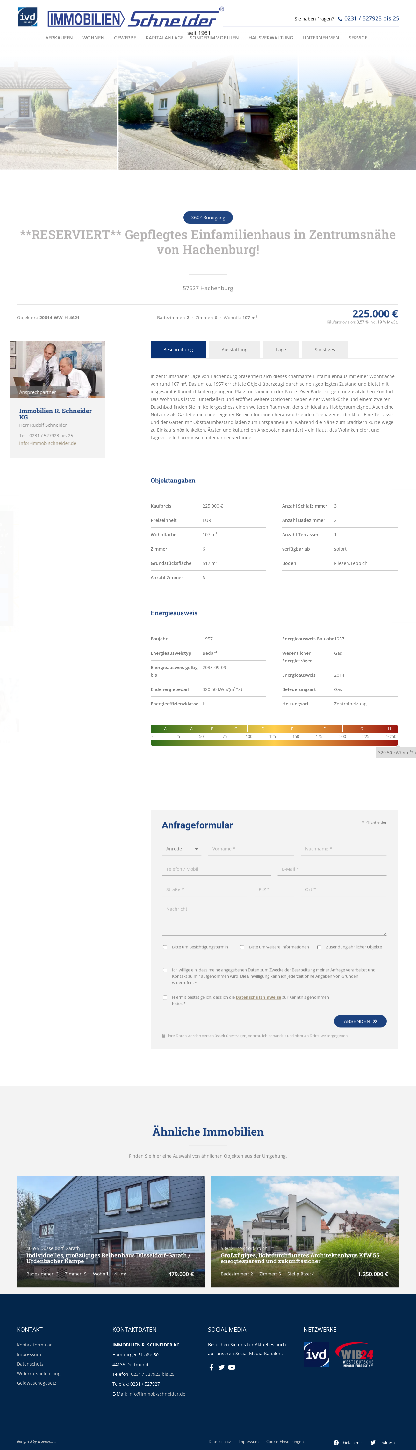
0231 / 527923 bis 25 (153, 1374)
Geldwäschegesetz (36, 1383)
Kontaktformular (34, 1345)
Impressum (29, 1354)
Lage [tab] (281, 349)
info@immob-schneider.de (156, 1394)
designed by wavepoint (36, 1441)
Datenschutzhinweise (258, 1210)
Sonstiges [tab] (325, 349)
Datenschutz (30, 1364)
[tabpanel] (274, 407)
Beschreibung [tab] (178, 349)
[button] (347, 1443)
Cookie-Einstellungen (285, 1441)
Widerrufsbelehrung (39, 1373)
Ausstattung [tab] (234, 349)
